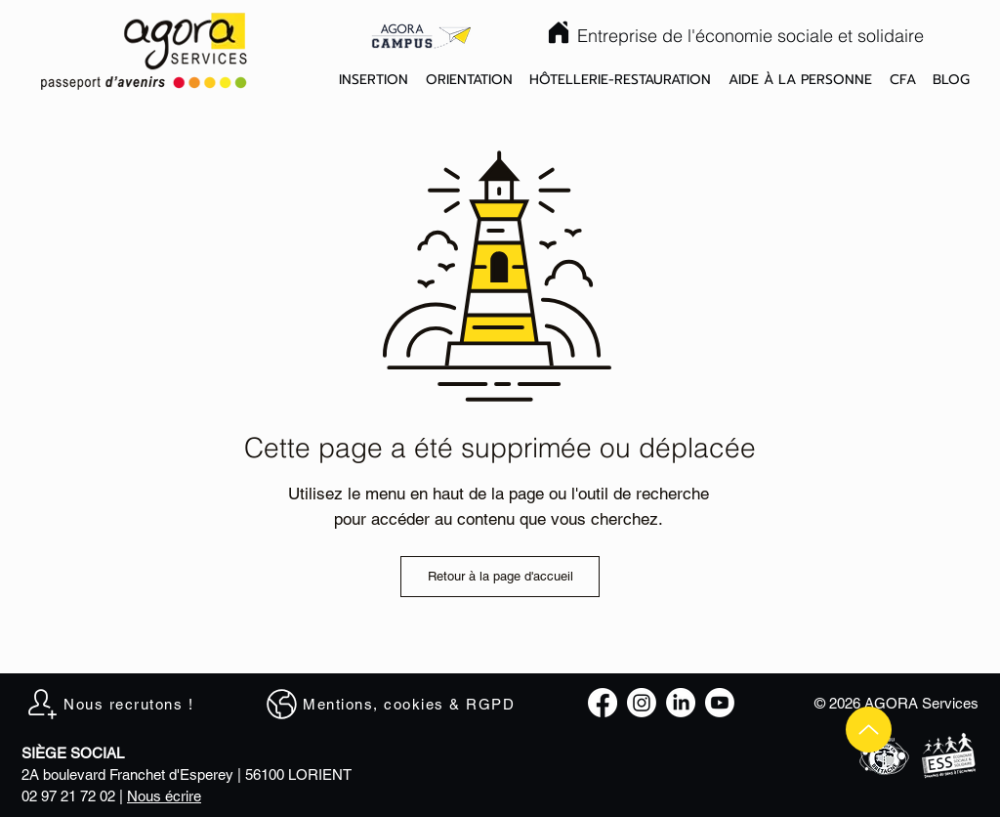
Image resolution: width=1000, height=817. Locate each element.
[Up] (869, 729)
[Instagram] (641, 702)
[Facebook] (602, 702)
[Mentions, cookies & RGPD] (399, 703)
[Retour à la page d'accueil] (500, 576)
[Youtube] (719, 702)
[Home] (558, 32)
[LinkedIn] (680, 702)
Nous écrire (164, 796)
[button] (373, 80)
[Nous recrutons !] (119, 703)
